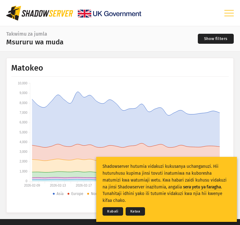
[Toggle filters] (216, 39)
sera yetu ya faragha (202, 187)
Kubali (112, 211)
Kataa (135, 211)
